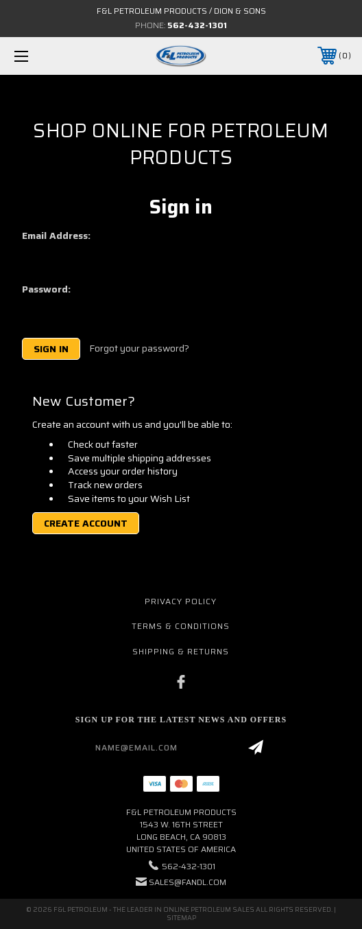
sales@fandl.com (187, 881)
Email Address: (56, 235)
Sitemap (181, 918)
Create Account (86, 523)
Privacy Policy (181, 601)
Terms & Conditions (181, 625)
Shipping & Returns (180, 651)
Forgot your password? (139, 349)
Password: (46, 289)
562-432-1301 (197, 25)
